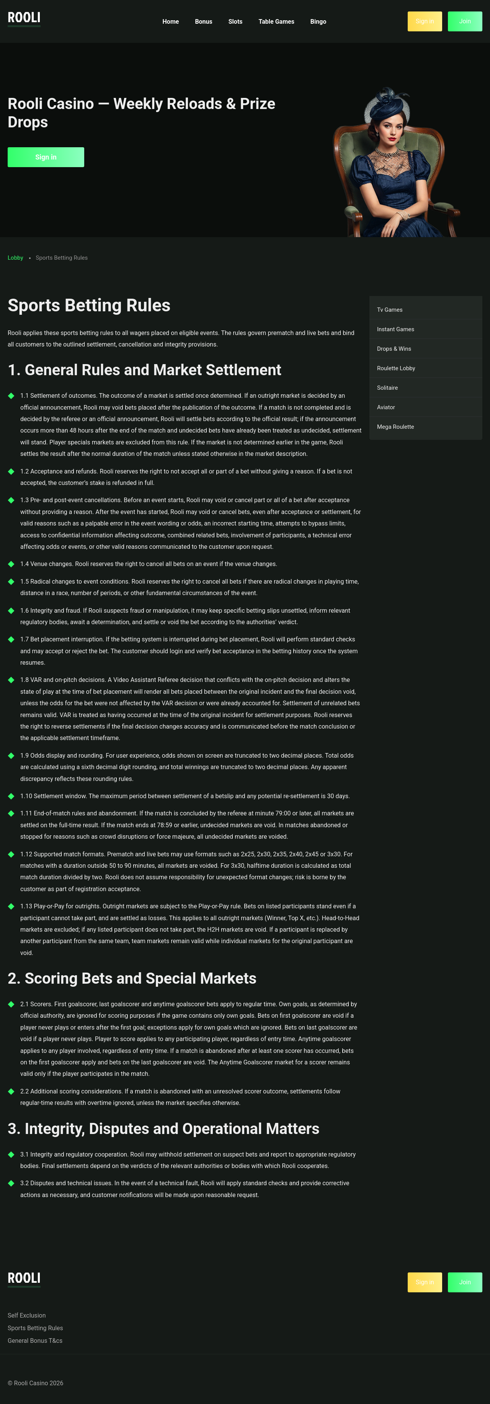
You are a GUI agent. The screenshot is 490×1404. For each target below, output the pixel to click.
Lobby (15, 257)
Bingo (318, 21)
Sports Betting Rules (35, 1328)
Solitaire (387, 387)
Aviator (386, 407)
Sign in (46, 157)
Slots (236, 21)
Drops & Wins (394, 348)
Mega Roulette (395, 426)
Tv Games (390, 309)
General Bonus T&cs (35, 1340)
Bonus (203, 21)
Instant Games (395, 329)
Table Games (276, 21)
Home (171, 21)
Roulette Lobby (396, 368)
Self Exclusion (27, 1315)
